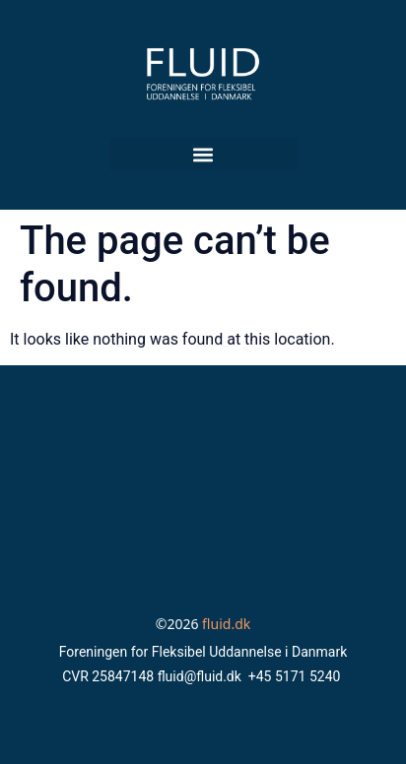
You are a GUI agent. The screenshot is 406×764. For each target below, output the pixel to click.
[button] (203, 154)
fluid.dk (226, 623)
